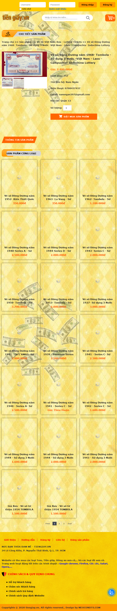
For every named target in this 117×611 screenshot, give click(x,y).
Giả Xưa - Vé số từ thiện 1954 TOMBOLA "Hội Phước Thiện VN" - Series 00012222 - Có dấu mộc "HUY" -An (58, 508)
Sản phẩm (25, 42)
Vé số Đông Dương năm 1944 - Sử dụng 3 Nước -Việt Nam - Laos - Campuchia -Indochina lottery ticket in (19, 456)
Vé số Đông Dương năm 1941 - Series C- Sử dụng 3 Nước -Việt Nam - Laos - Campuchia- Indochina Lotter (98, 352)
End (70, 524)
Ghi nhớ (25, 9)
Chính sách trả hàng (21, 591)
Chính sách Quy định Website (26, 595)
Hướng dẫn (28, 539)
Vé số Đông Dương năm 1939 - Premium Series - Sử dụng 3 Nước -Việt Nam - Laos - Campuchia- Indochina (58, 352)
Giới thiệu (10, 539)
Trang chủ (8, 42)
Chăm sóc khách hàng (22, 586)
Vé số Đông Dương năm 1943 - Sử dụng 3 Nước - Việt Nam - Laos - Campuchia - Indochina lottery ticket (98, 456)
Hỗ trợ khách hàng (20, 582)
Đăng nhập (88, 4)
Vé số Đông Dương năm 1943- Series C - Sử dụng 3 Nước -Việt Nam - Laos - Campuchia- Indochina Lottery (98, 249)
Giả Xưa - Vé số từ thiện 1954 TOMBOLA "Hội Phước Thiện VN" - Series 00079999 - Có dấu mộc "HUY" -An (19, 508)
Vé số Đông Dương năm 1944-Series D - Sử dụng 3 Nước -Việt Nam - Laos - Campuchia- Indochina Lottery (58, 249)
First (48, 524)
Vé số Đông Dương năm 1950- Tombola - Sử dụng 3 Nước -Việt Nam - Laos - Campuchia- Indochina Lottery (19, 301)
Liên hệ (60, 539)
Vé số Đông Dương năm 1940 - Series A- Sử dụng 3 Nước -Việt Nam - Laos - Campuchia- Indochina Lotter (19, 404)
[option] (24, 64)
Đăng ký (107, 4)
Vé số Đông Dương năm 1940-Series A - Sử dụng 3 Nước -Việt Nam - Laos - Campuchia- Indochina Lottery (19, 249)
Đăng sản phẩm (79, 539)
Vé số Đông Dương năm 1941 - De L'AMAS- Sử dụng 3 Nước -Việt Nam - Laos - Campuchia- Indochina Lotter (19, 352)
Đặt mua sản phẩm (74, 116)
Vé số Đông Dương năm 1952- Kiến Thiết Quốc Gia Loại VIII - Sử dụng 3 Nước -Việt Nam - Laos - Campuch (19, 197)
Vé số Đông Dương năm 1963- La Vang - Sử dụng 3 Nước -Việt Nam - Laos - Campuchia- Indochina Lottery (58, 197)
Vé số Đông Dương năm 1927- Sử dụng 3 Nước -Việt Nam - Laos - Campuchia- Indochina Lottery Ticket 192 (98, 301)
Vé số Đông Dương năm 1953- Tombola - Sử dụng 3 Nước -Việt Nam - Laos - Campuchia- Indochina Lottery (58, 301)
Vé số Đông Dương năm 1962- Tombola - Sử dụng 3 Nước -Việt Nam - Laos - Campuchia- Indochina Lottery (98, 197)
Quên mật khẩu (57, 9)
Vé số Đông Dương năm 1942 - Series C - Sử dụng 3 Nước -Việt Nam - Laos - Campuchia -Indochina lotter (98, 404)
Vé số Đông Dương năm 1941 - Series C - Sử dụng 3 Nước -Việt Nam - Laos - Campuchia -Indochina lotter (58, 404)
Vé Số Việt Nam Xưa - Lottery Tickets (59, 42)
